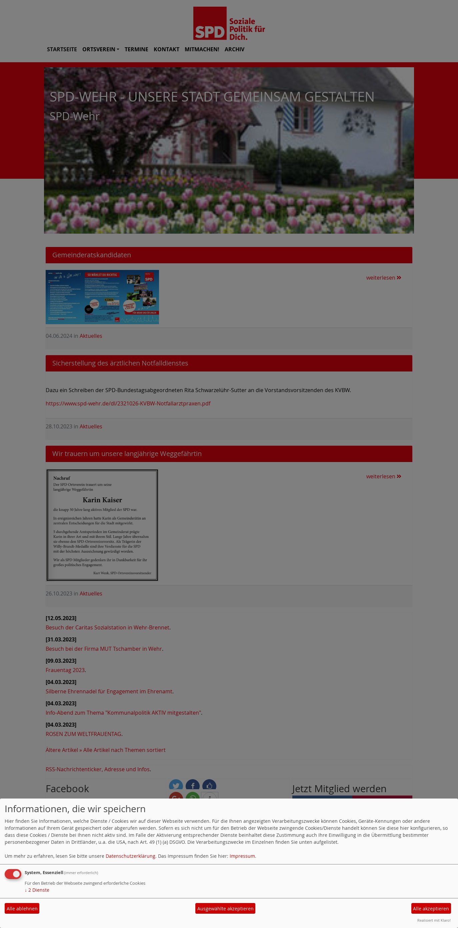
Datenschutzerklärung (130, 856)
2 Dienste (37, 890)
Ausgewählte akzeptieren (225, 908)
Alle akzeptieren (431, 908)
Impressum (242, 856)
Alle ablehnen (22, 908)
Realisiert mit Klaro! (434, 920)
